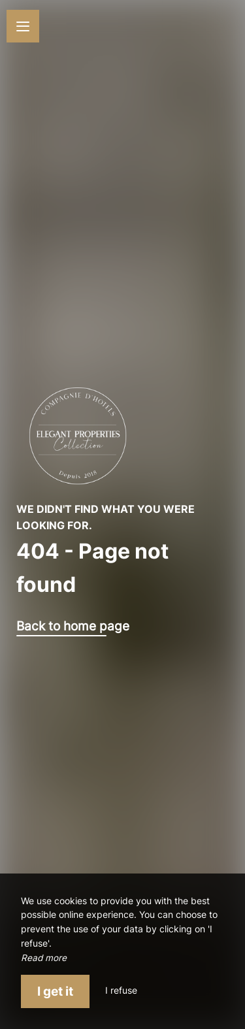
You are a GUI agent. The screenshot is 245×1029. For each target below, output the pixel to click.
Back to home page (72, 626)
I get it (55, 991)
